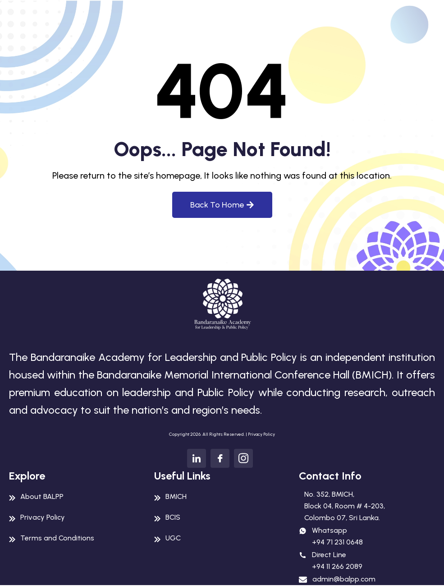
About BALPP (42, 496)
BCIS (172, 517)
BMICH (176, 496)
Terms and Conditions (57, 538)
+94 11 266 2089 (337, 566)
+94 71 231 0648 (337, 542)
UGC (173, 538)
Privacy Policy (261, 434)
